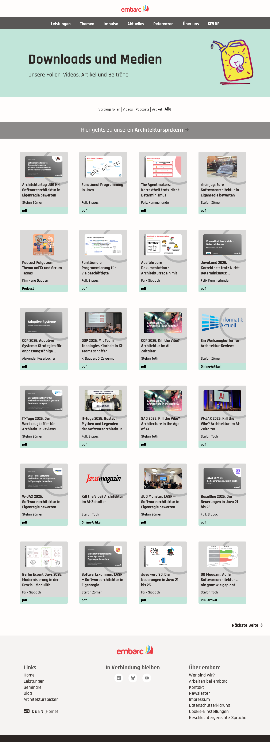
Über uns (194, 24)
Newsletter (199, 701)
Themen (85, 24)
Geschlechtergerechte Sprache (217, 725)
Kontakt (196, 695)
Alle (174, 110)
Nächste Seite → (247, 633)
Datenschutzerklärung (209, 713)
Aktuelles (135, 24)
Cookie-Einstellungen (209, 719)
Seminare (33, 695)
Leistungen (57, 24)
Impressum (199, 707)
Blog (28, 701)
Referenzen (165, 24)
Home (29, 683)
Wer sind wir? (202, 683)
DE (218, 24)
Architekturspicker (41, 707)
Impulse (109, 24)
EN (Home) (48, 719)
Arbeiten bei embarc (208, 689)
